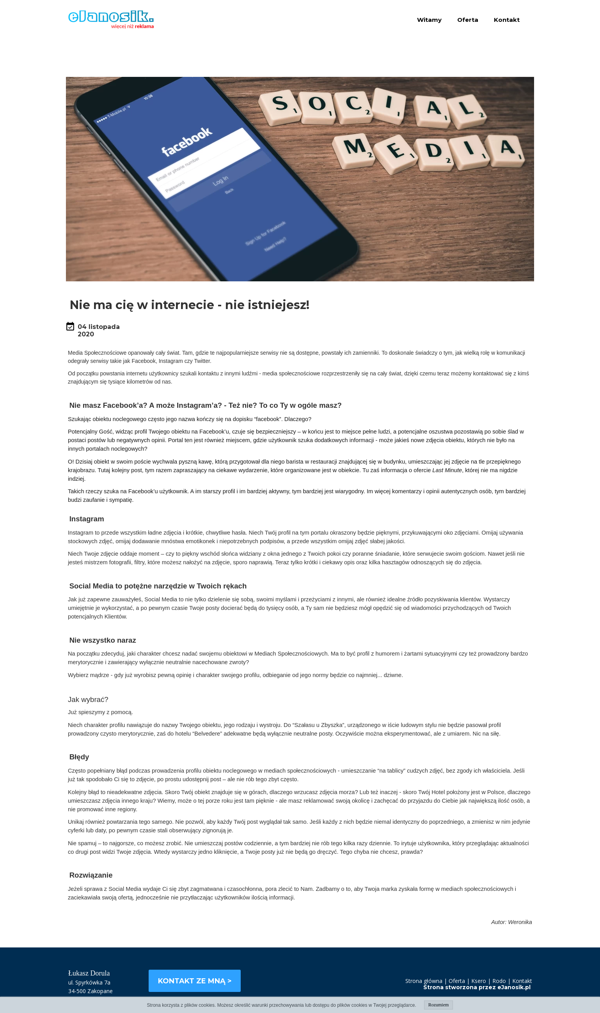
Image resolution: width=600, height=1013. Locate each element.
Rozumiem (438, 1005)
